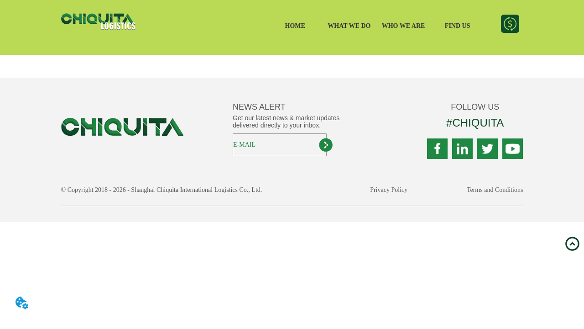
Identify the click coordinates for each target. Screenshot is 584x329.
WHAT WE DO (349, 25)
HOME (295, 25)
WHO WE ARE (403, 25)
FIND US (457, 25)
